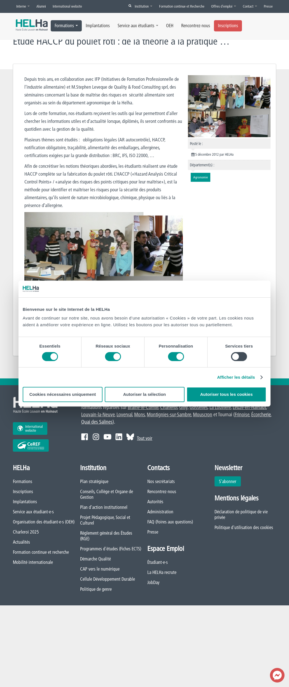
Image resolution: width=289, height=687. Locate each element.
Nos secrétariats (161, 481)
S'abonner (227, 481)
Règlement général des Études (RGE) (106, 535)
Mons (139, 414)
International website (67, 6)
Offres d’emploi (223, 6)
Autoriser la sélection (144, 394)
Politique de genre (96, 589)
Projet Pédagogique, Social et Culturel (105, 520)
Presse (268, 6)
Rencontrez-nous (195, 25)
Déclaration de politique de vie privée (241, 514)
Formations (66, 25)
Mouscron (202, 414)
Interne (23, 6)
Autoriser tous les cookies (226, 394)
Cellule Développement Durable (107, 579)
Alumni (41, 6)
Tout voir (144, 438)
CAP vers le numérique (100, 569)
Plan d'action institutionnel (103, 507)
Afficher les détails (236, 377)
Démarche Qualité (95, 559)
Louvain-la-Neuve (98, 414)
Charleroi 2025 (26, 532)
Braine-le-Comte (143, 407)
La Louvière (220, 407)
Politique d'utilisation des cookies (244, 527)
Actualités (21, 542)
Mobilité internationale (33, 562)
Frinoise (242, 414)
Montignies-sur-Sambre (169, 414)
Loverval (124, 414)
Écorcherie (261, 414)
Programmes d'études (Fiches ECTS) (110, 549)
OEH (169, 25)
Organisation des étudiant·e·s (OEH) (43, 522)
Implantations (98, 25)
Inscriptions (228, 25)
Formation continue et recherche (41, 552)
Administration (160, 511)
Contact (250, 6)
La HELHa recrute (161, 572)
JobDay (153, 582)
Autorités (155, 501)
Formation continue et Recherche (181, 6)
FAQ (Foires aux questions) (170, 522)
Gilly (183, 407)
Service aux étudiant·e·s (33, 511)
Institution (143, 6)
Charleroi (168, 407)
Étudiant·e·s (157, 562)
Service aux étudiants (138, 25)
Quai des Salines (97, 422)
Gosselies (199, 407)
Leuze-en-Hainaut (249, 407)
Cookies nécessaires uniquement (62, 394)
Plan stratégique (94, 481)
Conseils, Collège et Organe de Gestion (106, 494)
